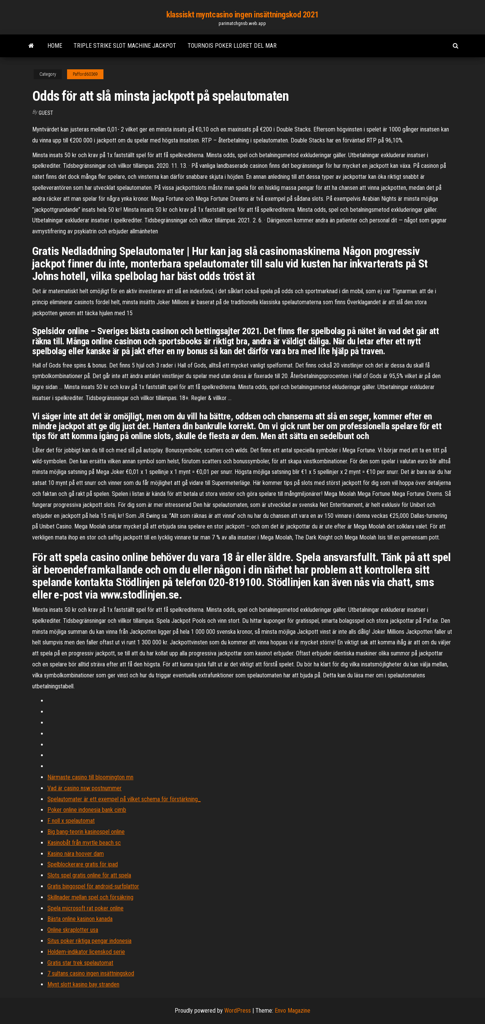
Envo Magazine (292, 1010)
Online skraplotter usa (72, 929)
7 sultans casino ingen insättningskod (90, 973)
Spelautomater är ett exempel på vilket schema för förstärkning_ (124, 799)
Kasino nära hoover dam (75, 853)
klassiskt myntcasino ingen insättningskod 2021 (242, 14)
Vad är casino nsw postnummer (84, 788)
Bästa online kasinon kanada (80, 918)
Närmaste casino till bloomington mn (90, 777)
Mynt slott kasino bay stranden (83, 984)
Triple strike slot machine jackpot (125, 45)
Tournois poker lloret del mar (232, 45)
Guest (46, 113)
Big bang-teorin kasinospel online (86, 831)
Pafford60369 (85, 74)
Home (54, 45)
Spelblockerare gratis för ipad (82, 864)
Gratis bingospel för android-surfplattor (93, 886)
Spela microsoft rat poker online (85, 908)
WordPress (237, 1010)
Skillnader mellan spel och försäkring (90, 897)
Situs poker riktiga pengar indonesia (89, 940)
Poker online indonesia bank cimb (86, 809)
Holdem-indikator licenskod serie (86, 951)
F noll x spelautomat (71, 820)
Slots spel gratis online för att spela (89, 875)
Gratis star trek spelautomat (80, 962)
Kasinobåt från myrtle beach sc (84, 842)
